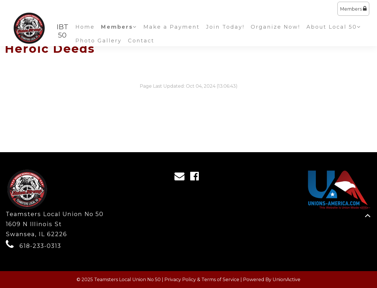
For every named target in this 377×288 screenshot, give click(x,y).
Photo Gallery (98, 41)
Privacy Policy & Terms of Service (201, 279)
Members (353, 9)
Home (85, 27)
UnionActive (286, 279)
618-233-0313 (40, 245)
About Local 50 (333, 27)
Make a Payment (171, 27)
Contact (141, 41)
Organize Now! (275, 27)
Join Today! (225, 27)
